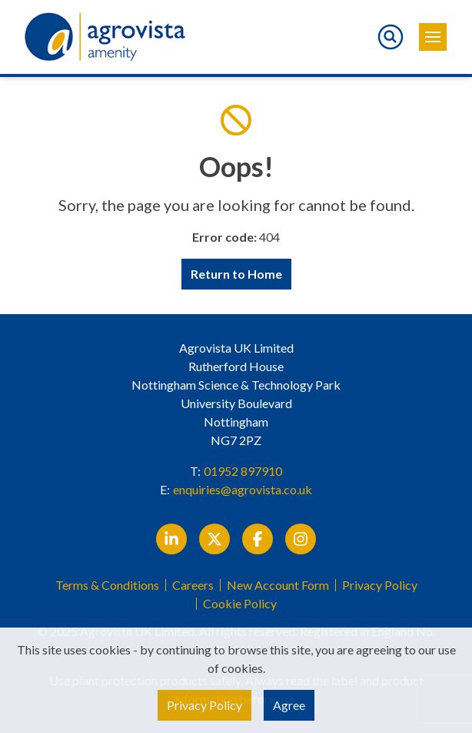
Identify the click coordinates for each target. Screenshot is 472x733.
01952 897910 (243, 471)
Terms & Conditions (107, 585)
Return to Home (236, 273)
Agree (289, 705)
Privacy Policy (379, 585)
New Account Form (278, 585)
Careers (193, 585)
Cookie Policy (240, 603)
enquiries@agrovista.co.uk (242, 489)
